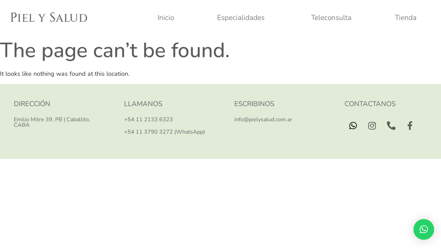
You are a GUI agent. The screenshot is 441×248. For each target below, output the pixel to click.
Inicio (165, 17)
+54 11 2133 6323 (148, 119)
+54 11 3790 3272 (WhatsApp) (164, 132)
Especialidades (242, 17)
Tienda (406, 17)
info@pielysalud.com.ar (263, 119)
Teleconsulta (331, 17)
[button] (423, 229)
